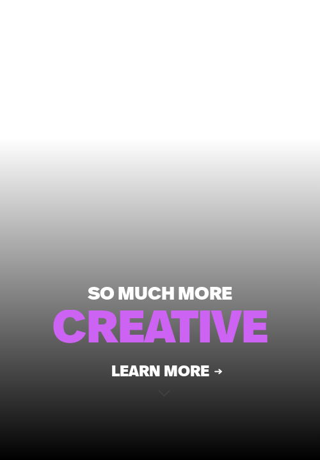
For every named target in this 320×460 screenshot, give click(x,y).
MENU (199, 29)
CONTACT (269, 29)
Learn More (160, 375)
